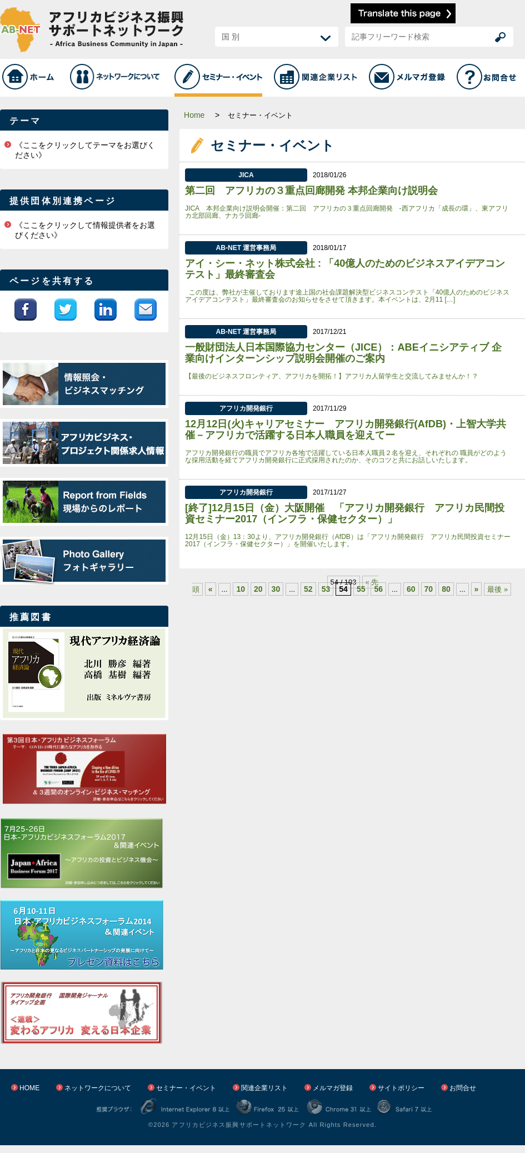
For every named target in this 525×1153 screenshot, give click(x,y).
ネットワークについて (97, 1088)
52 (308, 589)
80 (446, 589)
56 (378, 589)
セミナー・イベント (186, 1088)
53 (326, 589)
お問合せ (462, 1088)
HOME (29, 1088)
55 (361, 589)
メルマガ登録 (333, 1088)
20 (258, 589)
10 (240, 589)
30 (276, 589)
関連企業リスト (264, 1088)
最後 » (497, 589)
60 (411, 589)
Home (194, 115)
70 (428, 589)
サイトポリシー (401, 1088)
